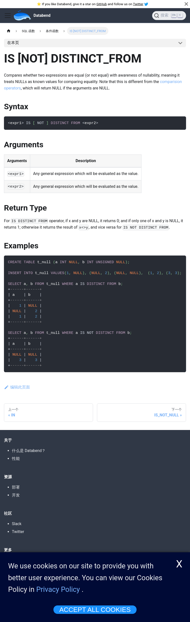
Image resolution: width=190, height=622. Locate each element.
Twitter (138, 4)
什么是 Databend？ (29, 450)
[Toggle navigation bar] (7, 15)
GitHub (101, 4)
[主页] (8, 31)
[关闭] (186, 4)
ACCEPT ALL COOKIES (95, 613)
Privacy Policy (58, 593)
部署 (16, 487)
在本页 (13, 42)
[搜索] (169, 15)
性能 (16, 458)
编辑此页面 (17, 387)
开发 (16, 495)
